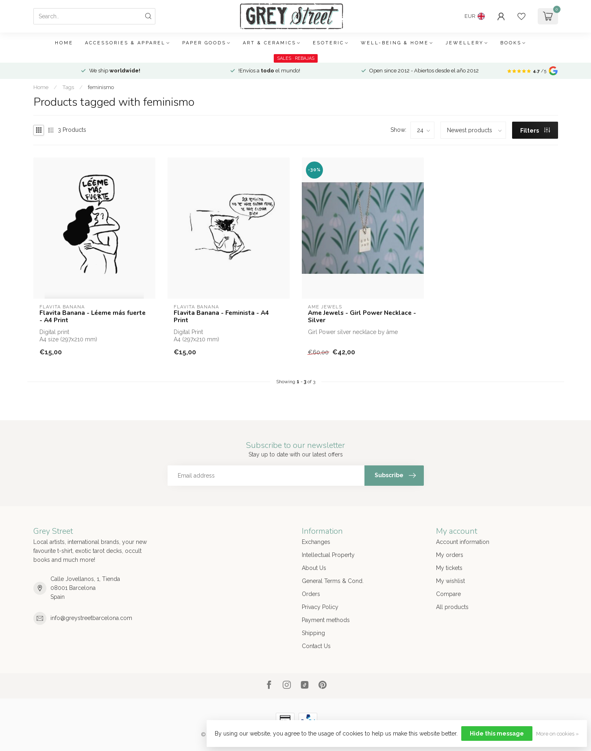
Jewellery (464, 43)
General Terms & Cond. (333, 581)
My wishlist (450, 581)
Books (510, 43)
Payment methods (326, 620)
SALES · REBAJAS (295, 58)
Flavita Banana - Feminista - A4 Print (221, 316)
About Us (314, 568)
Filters (535, 130)
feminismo (101, 87)
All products (452, 607)
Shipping (313, 633)
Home (64, 43)
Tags (68, 87)
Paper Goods (204, 43)
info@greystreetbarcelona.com (91, 618)
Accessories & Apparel (125, 43)
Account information (462, 542)
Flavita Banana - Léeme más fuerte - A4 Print (92, 316)
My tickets (449, 568)
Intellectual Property (328, 555)
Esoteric (328, 43)
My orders (449, 555)
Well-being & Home (395, 43)
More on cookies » (557, 734)
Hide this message (497, 733)
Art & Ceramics (269, 43)
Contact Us (316, 646)
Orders (311, 594)
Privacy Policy (320, 607)
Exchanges (316, 542)
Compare (448, 594)
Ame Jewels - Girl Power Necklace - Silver (362, 316)
